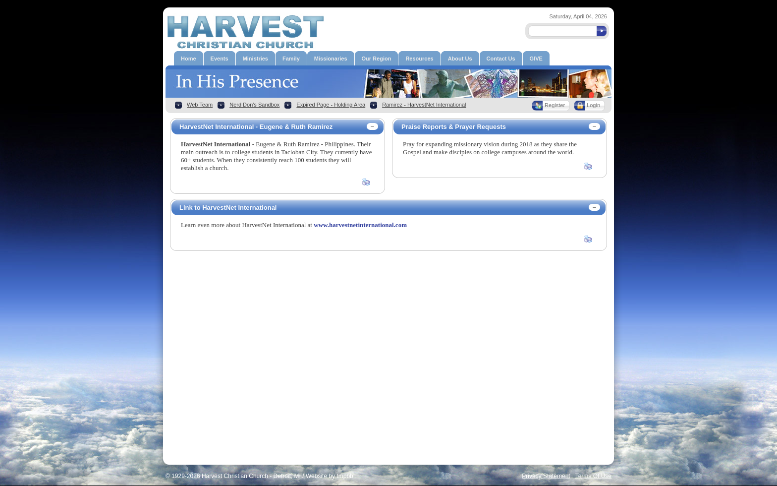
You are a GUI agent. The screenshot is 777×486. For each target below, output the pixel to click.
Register (555, 105)
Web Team (200, 105)
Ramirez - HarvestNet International (424, 105)
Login (593, 105)
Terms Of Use (593, 476)
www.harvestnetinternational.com (360, 225)
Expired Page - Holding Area (330, 105)
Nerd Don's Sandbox (254, 105)
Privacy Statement (546, 476)
